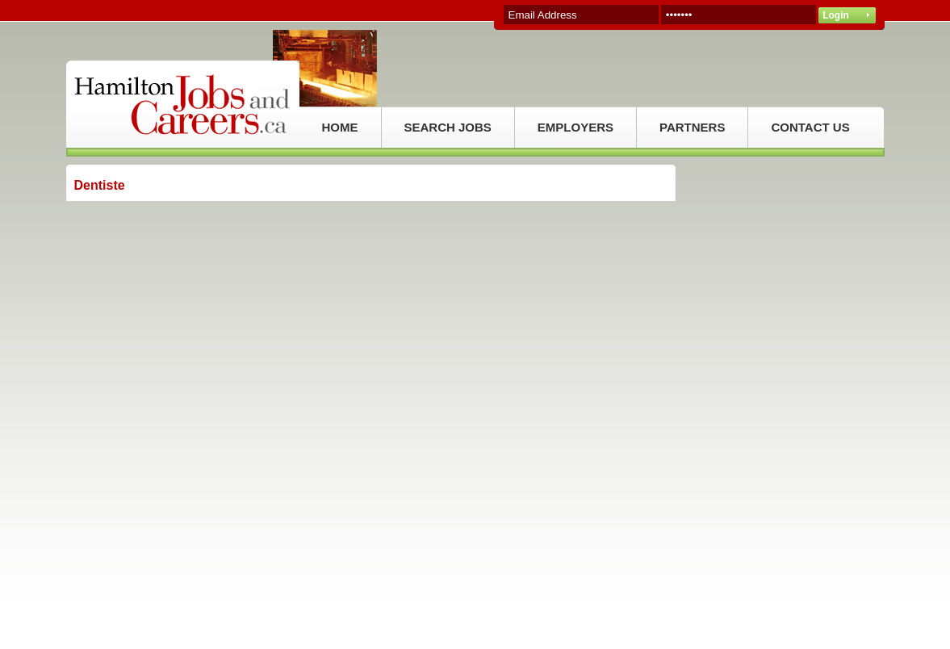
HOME (340, 127)
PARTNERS (692, 127)
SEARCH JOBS (448, 127)
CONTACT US (810, 127)
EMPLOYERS (575, 127)
